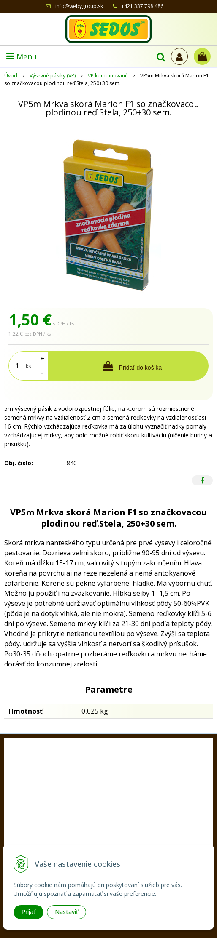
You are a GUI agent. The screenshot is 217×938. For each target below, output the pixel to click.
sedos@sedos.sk (120, 843)
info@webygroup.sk (79, 6)
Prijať (28, 912)
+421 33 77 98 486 (115, 831)
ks (28, 366)
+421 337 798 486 (142, 6)
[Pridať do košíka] (128, 366)
